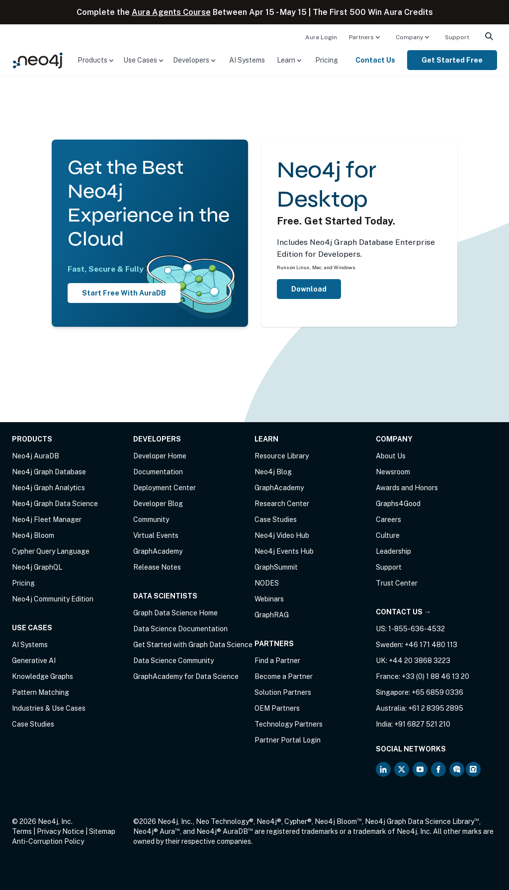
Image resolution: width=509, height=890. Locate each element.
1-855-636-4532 (416, 629)
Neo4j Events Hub (284, 551)
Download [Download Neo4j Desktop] (309, 289)
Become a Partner (283, 676)
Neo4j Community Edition (52, 599)
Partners (361, 37)
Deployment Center (164, 488)
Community (151, 519)
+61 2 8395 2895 (435, 708)
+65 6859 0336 (437, 692)
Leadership (393, 551)
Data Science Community (173, 661)
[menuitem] (321, 37)
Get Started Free (452, 60)
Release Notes (157, 567)
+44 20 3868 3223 (419, 661)
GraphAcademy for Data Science (186, 676)
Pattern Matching (40, 692)
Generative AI (34, 661)
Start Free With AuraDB (124, 293)
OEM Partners (277, 708)
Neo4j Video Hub (281, 535)
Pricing (326, 60)
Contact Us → (403, 612)
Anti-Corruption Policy (48, 841)
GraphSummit (276, 567)
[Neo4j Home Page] (38, 59)
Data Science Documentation (180, 629)
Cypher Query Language (50, 551)
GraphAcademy (157, 551)
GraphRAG (271, 615)
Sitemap (102, 831)
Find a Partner (277, 661)
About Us (391, 456)
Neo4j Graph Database (49, 472)
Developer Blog (158, 504)
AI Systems (247, 60)
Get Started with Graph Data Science (193, 645)
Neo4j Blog (273, 472)
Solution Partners (282, 692)
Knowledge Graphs (42, 676)
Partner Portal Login (287, 740)
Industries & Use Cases (48, 708)
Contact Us (375, 60)
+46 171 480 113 (431, 645)
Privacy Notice (60, 831)
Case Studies (33, 724)
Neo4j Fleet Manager (47, 519)
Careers (388, 519)
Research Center (281, 504)
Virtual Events (155, 535)
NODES (266, 583)
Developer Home (159, 456)
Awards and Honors (407, 488)
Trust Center (397, 583)
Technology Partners (288, 724)
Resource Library (281, 456)
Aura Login (321, 37)
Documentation (158, 472)
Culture (388, 535)
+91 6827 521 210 (422, 724)
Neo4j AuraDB (35, 456)
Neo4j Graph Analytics (48, 488)
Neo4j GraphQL (37, 567)
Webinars (269, 599)
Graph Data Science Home (175, 613)
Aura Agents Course (171, 12)
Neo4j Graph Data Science (55, 504)
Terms (22, 831)
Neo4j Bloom (33, 535)
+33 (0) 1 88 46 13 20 (435, 676)
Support (457, 37)
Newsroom (393, 472)
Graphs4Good (398, 504)
